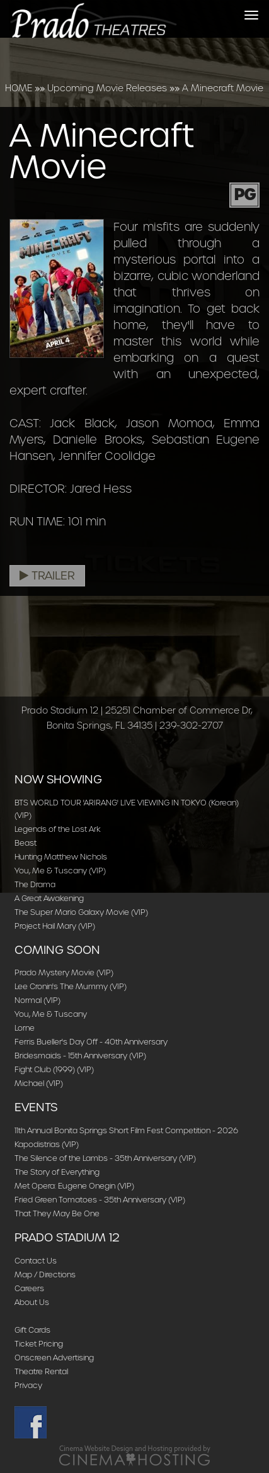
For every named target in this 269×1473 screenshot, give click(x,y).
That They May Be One (57, 1213)
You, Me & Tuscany (50, 1014)
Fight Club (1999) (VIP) (54, 1069)
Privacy (28, 1385)
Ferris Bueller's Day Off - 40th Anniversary (91, 1041)
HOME (18, 88)
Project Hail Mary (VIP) (54, 926)
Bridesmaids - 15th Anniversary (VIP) (80, 1055)
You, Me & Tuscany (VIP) (60, 870)
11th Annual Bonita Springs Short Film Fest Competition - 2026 (126, 1130)
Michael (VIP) (38, 1083)
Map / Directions (45, 1274)
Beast (25, 842)
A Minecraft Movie (222, 88)
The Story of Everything (57, 1172)
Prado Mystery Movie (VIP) (63, 972)
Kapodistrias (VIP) (46, 1144)
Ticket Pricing (38, 1343)
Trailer (47, 576)
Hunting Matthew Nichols (60, 856)
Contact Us (35, 1260)
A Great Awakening (49, 898)
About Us (31, 1302)
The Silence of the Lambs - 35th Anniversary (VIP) (105, 1158)
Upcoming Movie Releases (107, 88)
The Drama (34, 884)
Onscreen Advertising (54, 1357)
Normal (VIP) (37, 1000)
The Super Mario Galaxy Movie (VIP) (81, 912)
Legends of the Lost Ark (57, 829)
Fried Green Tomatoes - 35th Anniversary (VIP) (99, 1199)
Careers (29, 1288)
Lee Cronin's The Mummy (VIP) (70, 986)
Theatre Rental (41, 1371)
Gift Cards (32, 1330)
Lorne (24, 1027)
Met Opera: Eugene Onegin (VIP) (74, 1185)
